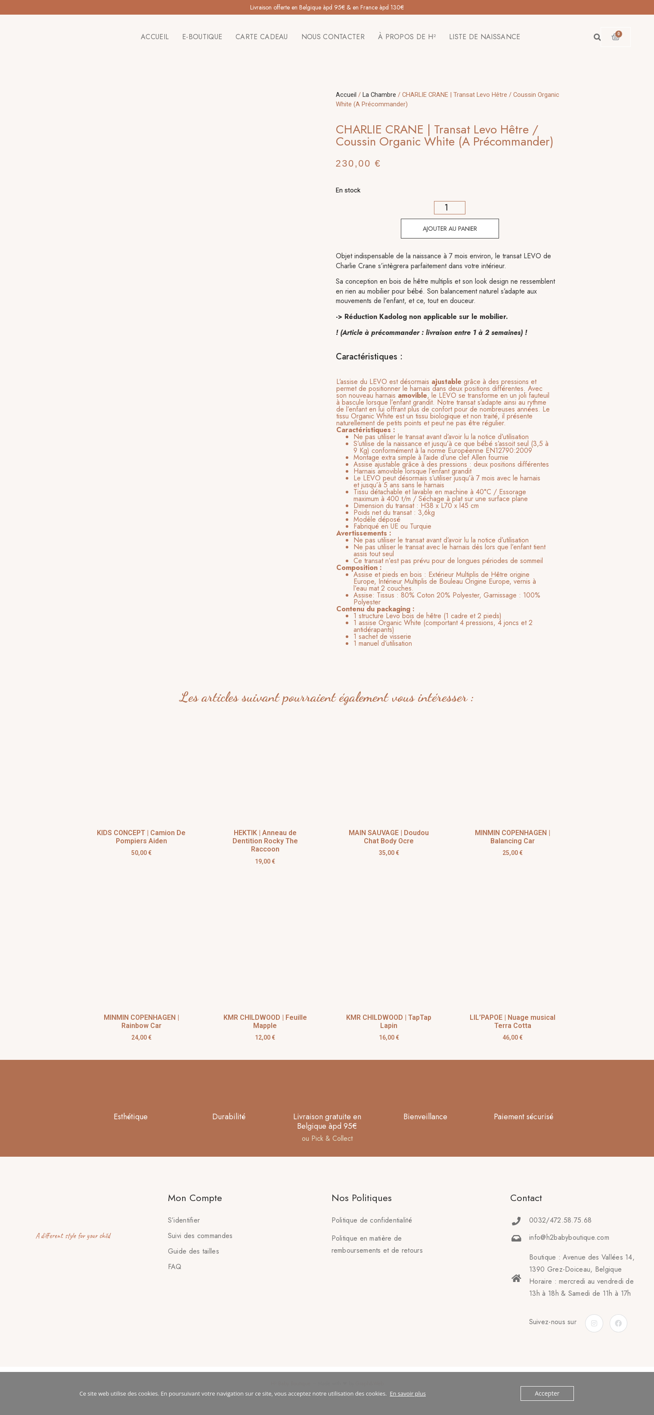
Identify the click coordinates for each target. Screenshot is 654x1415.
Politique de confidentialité (372, 1220)
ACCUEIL (155, 37)
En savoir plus (408, 1393)
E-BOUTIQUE (202, 37)
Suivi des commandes (200, 1236)
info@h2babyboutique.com (569, 1237)
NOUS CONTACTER (333, 37)
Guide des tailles (193, 1251)
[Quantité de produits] (449, 207)
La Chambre (379, 95)
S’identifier (184, 1220)
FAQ (175, 1267)
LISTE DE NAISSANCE (484, 37)
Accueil (346, 95)
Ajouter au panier (450, 228)
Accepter (547, 1393)
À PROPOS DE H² (407, 37)
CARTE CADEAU (262, 37)
